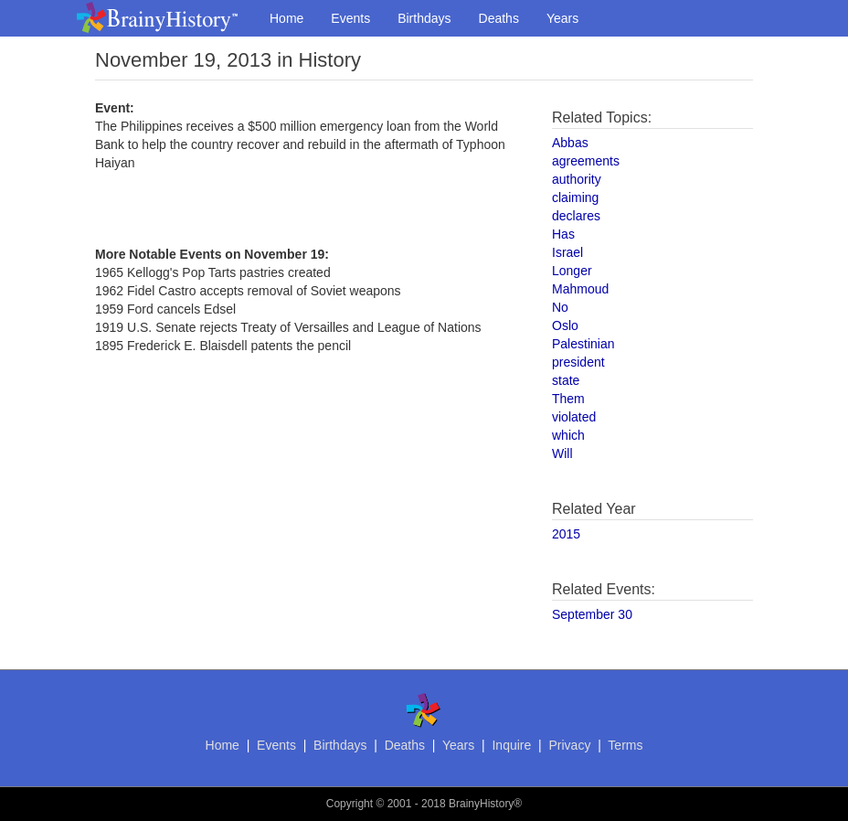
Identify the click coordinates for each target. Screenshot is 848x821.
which (568, 435)
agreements (586, 161)
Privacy (569, 745)
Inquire (511, 745)
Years (562, 18)
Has (563, 234)
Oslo (565, 325)
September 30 (592, 614)
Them (568, 398)
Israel (567, 252)
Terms (625, 745)
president (578, 362)
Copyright (349, 803)
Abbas (570, 142)
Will (562, 453)
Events (350, 18)
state (565, 380)
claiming (575, 197)
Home (286, 18)
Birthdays (424, 18)
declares (576, 215)
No (560, 307)
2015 (566, 534)
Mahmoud (580, 289)
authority (576, 179)
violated (574, 417)
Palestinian (583, 343)
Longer (572, 270)
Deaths (499, 18)
